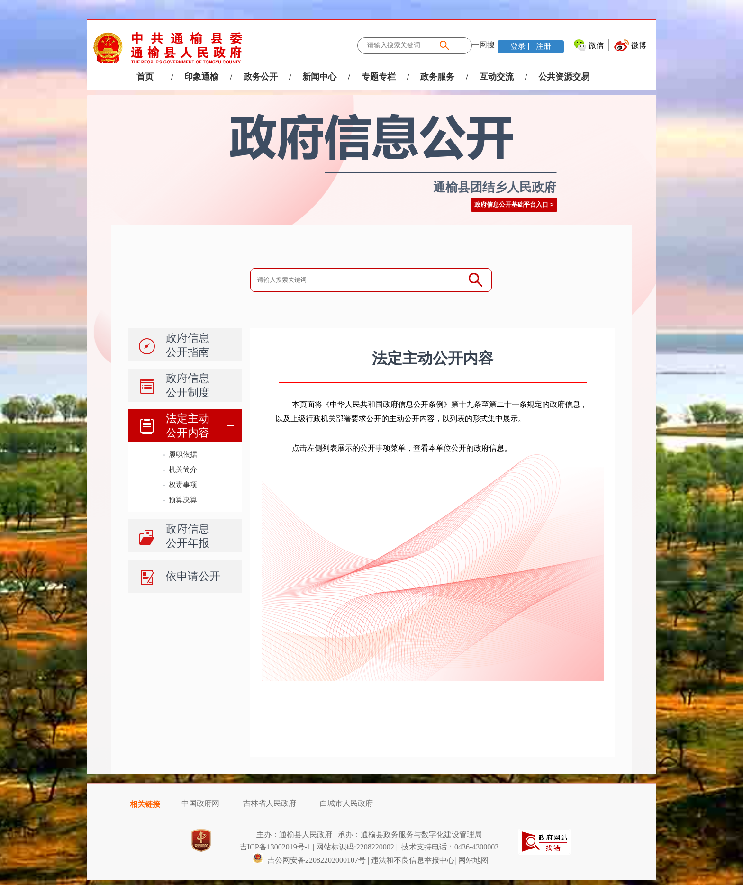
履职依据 (183, 454)
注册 (542, 46)
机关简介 (183, 469)
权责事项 (183, 484)
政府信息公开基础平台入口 (511, 204)
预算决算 (183, 500)
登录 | (521, 46)
